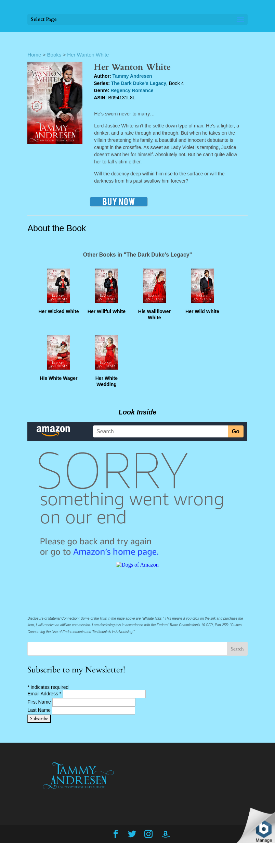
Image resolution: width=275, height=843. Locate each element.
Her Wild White (202, 311)
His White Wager (58, 378)
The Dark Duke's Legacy (138, 83)
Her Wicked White (58, 311)
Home (34, 55)
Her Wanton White (88, 55)
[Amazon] (165, 834)
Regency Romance (131, 90)
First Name (39, 702)
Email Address (45, 693)
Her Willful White (107, 311)
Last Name (39, 710)
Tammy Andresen (132, 76)
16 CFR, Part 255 (214, 625)
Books (54, 55)
